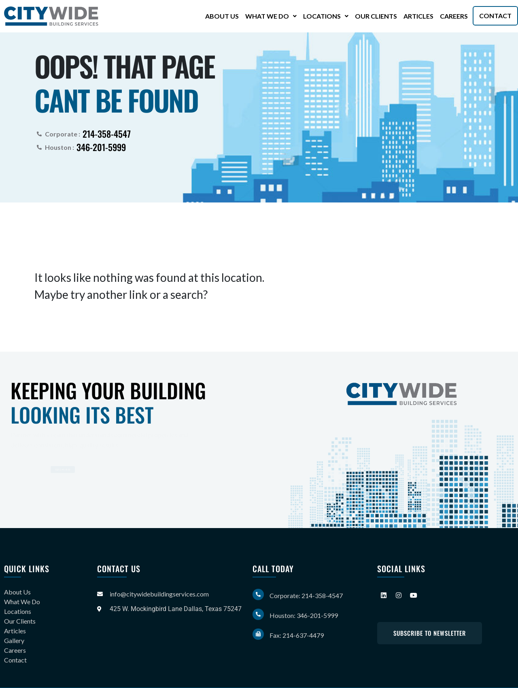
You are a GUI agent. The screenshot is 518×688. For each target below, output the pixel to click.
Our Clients (376, 16)
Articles (418, 16)
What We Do (271, 16)
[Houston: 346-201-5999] (258, 614)
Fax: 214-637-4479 (297, 635)
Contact (495, 15)
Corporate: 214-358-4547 (306, 595)
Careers (454, 16)
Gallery (14, 640)
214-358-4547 (107, 133)
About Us (222, 16)
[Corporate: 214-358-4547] (258, 594)
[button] (271, 16)
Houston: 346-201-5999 (304, 615)
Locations (325, 16)
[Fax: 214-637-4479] (258, 634)
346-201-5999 (101, 147)
